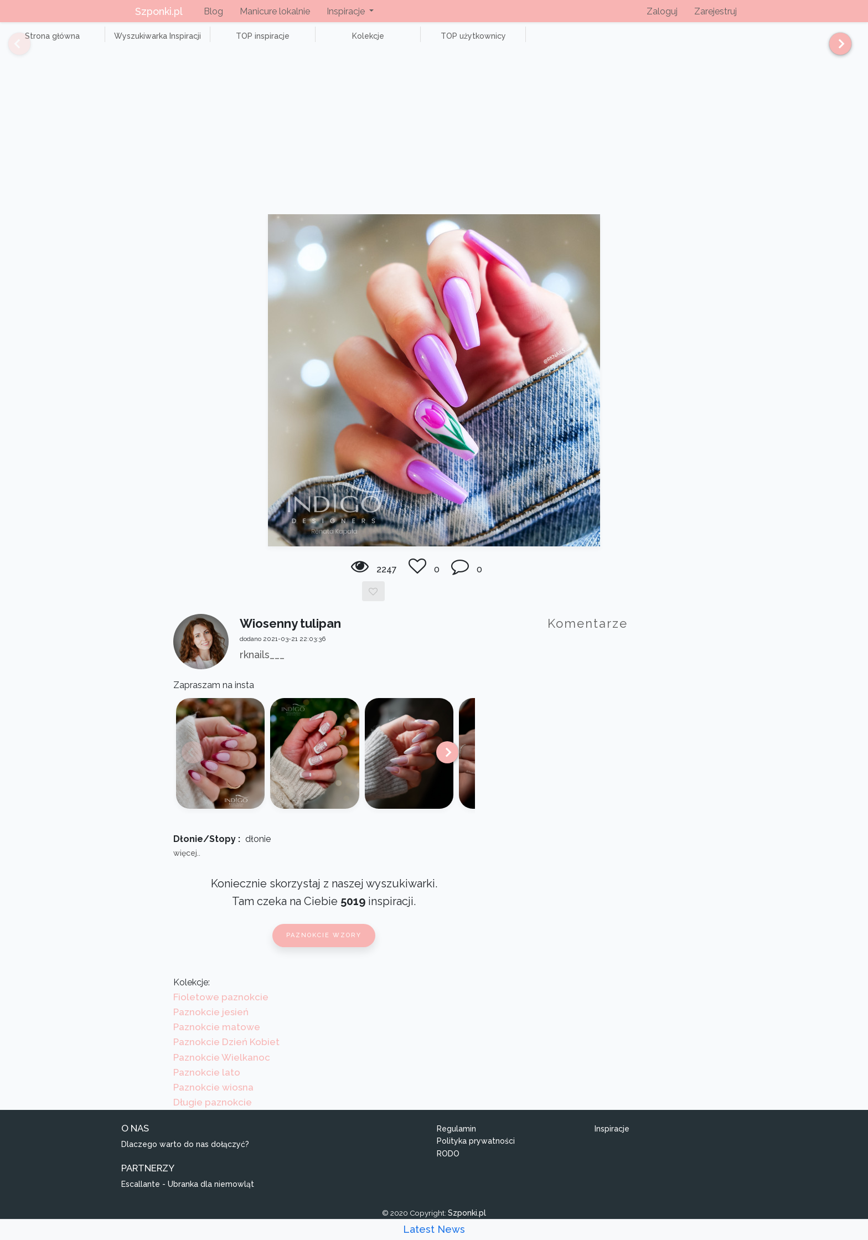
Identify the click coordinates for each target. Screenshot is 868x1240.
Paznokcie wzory (323, 948)
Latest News (434, 1229)
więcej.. (186, 865)
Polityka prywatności (476, 1153)
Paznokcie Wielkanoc (221, 1069)
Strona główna (44, 42)
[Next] (836, 49)
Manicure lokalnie (275, 11)
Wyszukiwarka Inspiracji (132, 42)
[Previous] (11, 49)
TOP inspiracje (221, 42)
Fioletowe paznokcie (220, 1009)
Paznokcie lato (206, 1084)
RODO (448, 1165)
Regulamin (456, 1140)
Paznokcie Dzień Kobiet (226, 1054)
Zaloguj (662, 11)
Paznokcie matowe (216, 1039)
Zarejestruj (715, 11)
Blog (213, 11)
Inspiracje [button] (347, 11)
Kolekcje (310, 42)
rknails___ (262, 667)
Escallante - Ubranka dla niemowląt (187, 1196)
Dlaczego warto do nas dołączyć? (185, 1156)
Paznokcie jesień (211, 1024)
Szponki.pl (159, 11)
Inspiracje (612, 1140)
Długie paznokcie (212, 1114)
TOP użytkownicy (398, 42)
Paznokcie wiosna (213, 1099)
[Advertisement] (434, 143)
